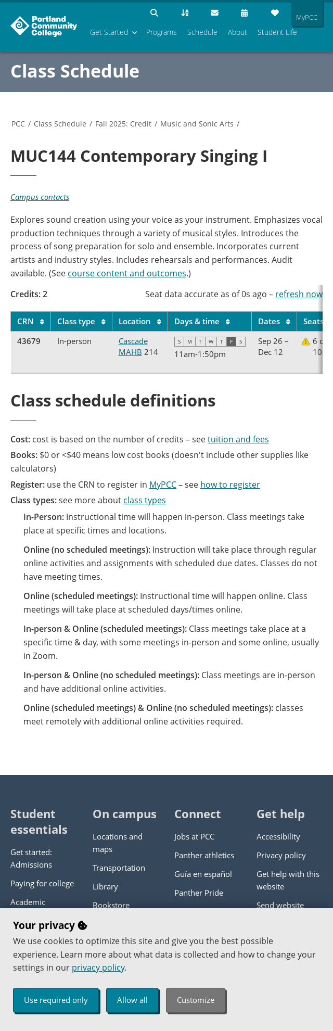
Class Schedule (74, 71)
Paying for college (42, 883)
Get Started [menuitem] (109, 32)
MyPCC (162, 484)
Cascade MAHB (133, 346)
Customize (195, 1000)
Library (105, 886)
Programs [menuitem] (161, 32)
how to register (230, 484)
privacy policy (98, 967)
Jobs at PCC (194, 836)
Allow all (132, 1000)
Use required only (56, 1000)
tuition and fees (238, 439)
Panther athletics (204, 855)
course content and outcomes (127, 273)
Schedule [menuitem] (202, 32)
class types (144, 500)
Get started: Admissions (31, 858)
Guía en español (203, 874)
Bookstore (111, 905)
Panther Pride (198, 892)
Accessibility (278, 836)
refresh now (299, 294)
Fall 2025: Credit (123, 124)
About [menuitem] (237, 32)
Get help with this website (288, 880)
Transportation (119, 867)
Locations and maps (118, 842)
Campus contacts (39, 197)
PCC (18, 124)
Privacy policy (281, 855)
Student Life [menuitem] (277, 32)
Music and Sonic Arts (197, 124)
